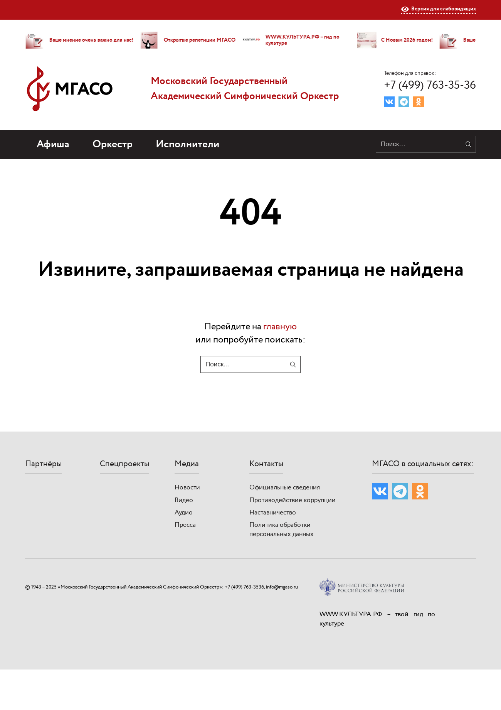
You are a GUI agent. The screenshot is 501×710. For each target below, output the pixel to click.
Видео (184, 500)
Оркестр (112, 144)
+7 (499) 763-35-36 (430, 85)
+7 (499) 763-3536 (244, 587)
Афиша (53, 144)
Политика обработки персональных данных (281, 529)
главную (280, 326)
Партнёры (43, 464)
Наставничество (272, 512)
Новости (187, 487)
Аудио (184, 512)
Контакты (266, 464)
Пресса (185, 525)
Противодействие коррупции (292, 500)
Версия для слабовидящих (438, 9)
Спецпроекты (124, 464)
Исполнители (187, 144)
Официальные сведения (284, 487)
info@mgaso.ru (282, 587)
